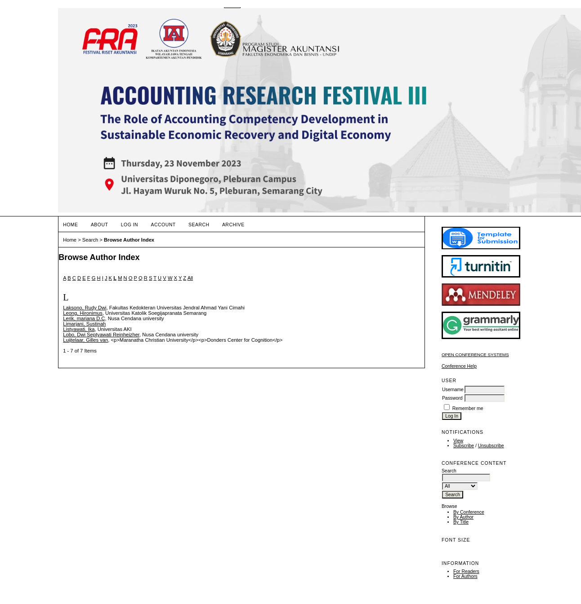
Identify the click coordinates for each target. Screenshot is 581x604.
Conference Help (459, 366)
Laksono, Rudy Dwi (84, 307)
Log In (129, 224)
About (99, 224)
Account (163, 224)
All (190, 278)
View (458, 440)
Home (70, 224)
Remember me (467, 408)
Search (198, 224)
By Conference (468, 512)
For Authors (465, 576)
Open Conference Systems (475, 354)
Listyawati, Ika (78, 329)
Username (453, 389)
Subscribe (463, 445)
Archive (233, 224)
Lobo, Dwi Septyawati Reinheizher (101, 334)
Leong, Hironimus (83, 313)
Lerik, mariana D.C (84, 318)
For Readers (466, 571)
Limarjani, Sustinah (84, 323)
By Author (463, 517)
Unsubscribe (491, 445)
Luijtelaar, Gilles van (85, 340)
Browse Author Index (129, 239)
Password (452, 398)
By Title (461, 522)
